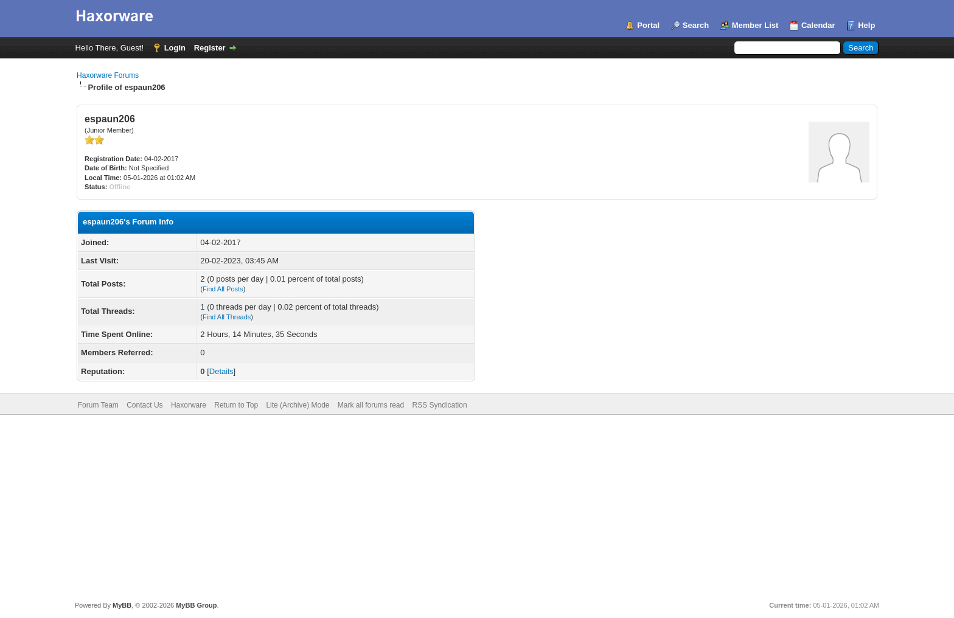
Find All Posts (223, 289)
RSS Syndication (440, 405)
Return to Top (236, 405)
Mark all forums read (371, 405)
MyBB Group (196, 605)
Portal (648, 25)
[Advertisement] (477, 506)
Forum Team (98, 405)
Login (175, 47)
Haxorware (188, 405)
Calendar (818, 25)
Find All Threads (227, 317)
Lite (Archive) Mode (297, 405)
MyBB (122, 605)
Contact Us (144, 405)
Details (221, 371)
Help (866, 25)
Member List (755, 25)
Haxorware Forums (108, 75)
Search (696, 25)
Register (210, 47)
